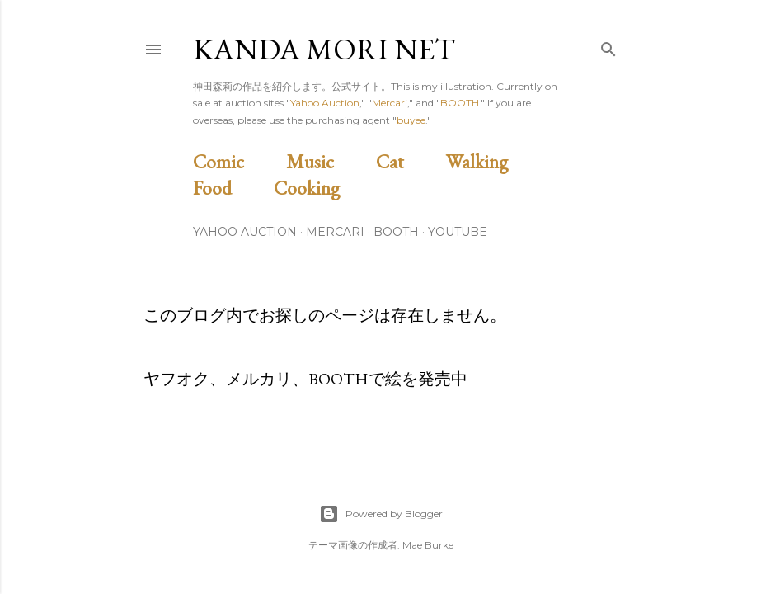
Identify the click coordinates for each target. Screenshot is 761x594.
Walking (496, 161)
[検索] (608, 46)
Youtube (457, 231)
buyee (411, 120)
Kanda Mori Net (324, 49)
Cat (409, 161)
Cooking (326, 187)
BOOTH (459, 103)
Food (231, 187)
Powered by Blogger (381, 514)
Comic (237, 161)
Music (329, 161)
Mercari (389, 103)
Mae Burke (427, 545)
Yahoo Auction (324, 103)
